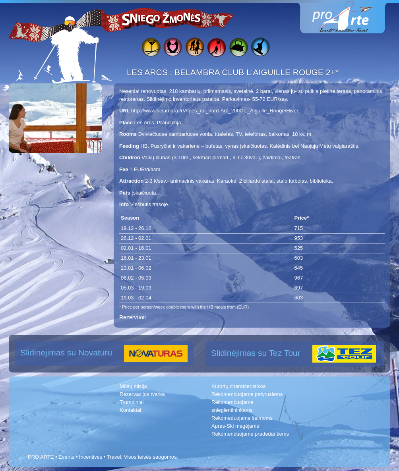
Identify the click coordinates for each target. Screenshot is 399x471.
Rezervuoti (132, 317)
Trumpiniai (131, 402)
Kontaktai (130, 410)
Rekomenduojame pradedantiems (250, 434)
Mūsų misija (133, 386)
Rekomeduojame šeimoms (242, 418)
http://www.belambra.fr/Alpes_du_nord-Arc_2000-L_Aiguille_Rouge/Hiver (214, 111)
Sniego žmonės (161, 18)
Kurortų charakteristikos (238, 386)
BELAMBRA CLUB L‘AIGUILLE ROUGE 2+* (256, 72)
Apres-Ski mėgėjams (235, 426)
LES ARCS (148, 72)
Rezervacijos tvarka (142, 394)
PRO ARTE (41, 457)
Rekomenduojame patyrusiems (247, 394)
